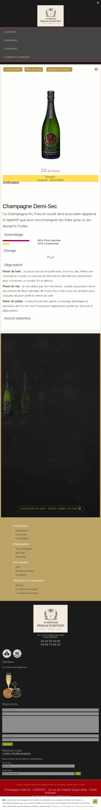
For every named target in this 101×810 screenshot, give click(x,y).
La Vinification (22, 538)
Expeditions (21, 575)
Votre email (7, 770)
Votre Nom (6, 763)
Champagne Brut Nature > (59, 69)
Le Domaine (10, 32)
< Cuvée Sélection (13, 69)
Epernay (20, 585)
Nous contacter (25, 785)
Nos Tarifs (20, 553)
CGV (18, 567)
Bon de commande (24, 571)
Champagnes (10, 40)
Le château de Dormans (27, 593)
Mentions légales (40, 785)
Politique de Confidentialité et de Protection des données (72, 807)
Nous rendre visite (70, 785)
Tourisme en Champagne (17, 57)
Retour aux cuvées (34, 69)
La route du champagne (27, 589)
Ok (95, 802)
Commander (10, 48)
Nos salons (21, 557)
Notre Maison (22, 531)
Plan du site (55, 785)
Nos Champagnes (24, 549)
